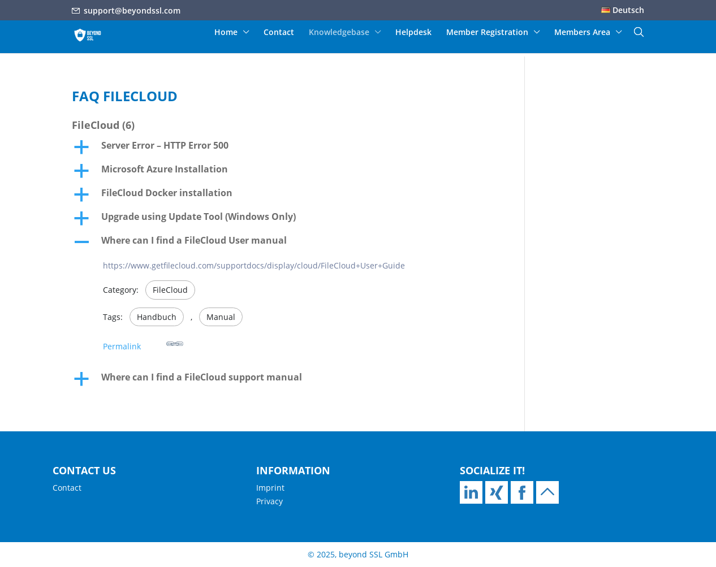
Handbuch (156, 316)
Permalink (143, 343)
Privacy (269, 501)
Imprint (270, 487)
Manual (220, 316)
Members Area (582, 32)
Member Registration (487, 32)
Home (226, 32)
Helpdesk (413, 32)
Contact (279, 32)
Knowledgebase (339, 32)
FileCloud (170, 289)
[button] (283, 148)
